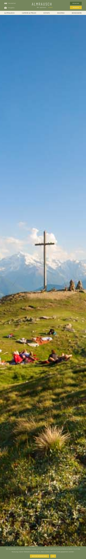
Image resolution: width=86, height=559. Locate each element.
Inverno (60, 13)
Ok (53, 556)
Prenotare (75, 3)
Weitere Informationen (39, 556)
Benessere (77, 13)
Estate (46, 13)
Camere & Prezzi (29, 13)
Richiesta (76, 7)
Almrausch (9, 13)
